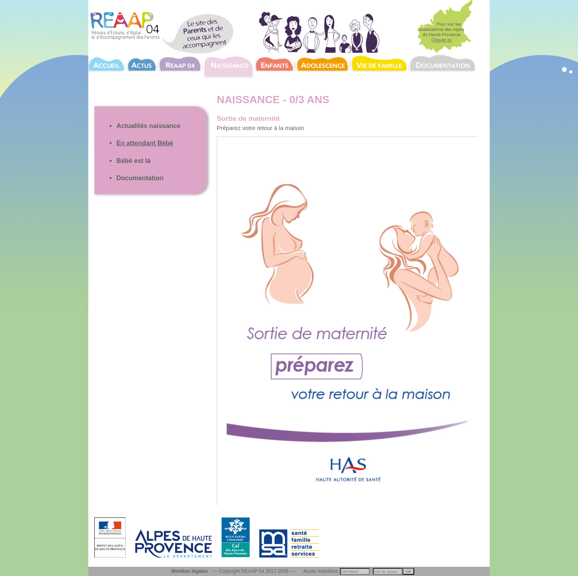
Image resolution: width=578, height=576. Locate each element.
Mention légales (190, 571)
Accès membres (320, 571)
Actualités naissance (148, 125)
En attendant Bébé (144, 143)
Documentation (139, 177)
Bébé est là (133, 160)
